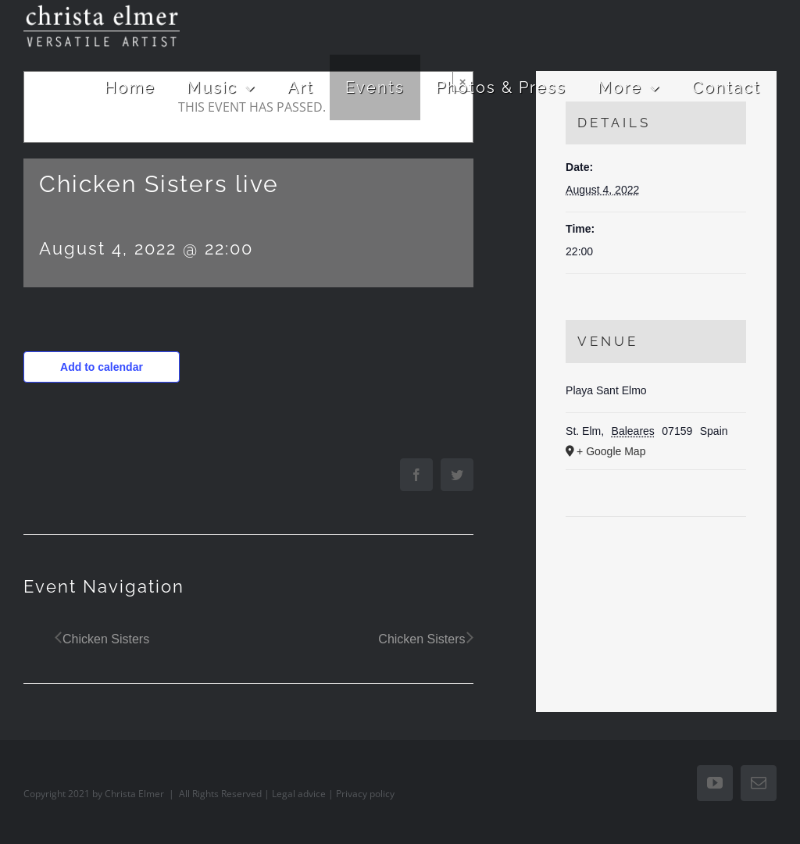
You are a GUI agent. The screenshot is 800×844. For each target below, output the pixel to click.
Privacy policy (365, 793)
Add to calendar (101, 367)
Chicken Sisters (105, 639)
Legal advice (299, 793)
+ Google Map (611, 451)
